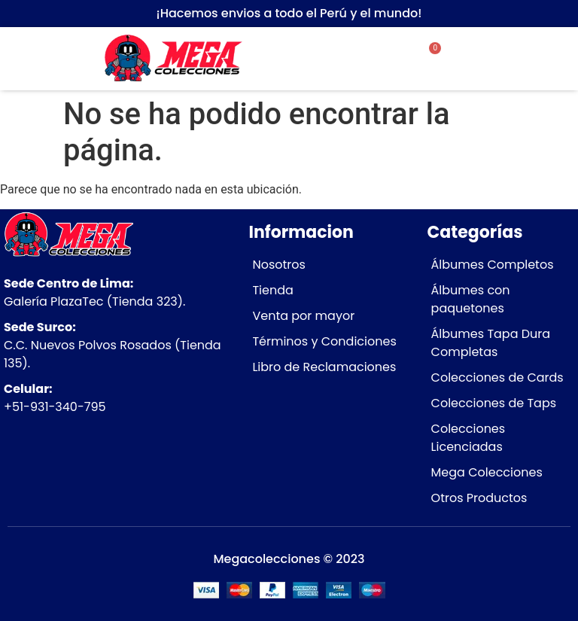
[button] (520, 39)
